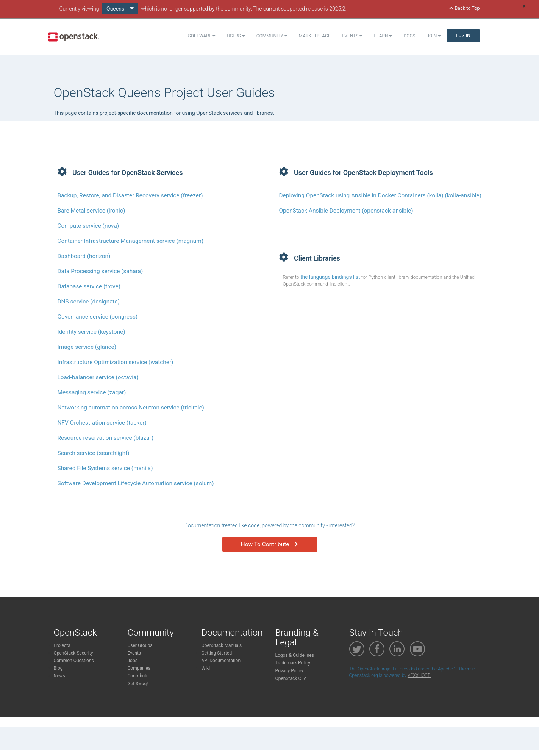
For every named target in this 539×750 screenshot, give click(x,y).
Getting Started (217, 653)
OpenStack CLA (291, 678)
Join (434, 36)
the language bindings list (330, 277)
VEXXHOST (419, 675)
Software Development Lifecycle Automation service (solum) (136, 483)
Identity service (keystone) (91, 331)
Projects (62, 645)
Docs (409, 36)
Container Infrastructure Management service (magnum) (131, 241)
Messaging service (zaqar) (92, 392)
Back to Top (464, 8)
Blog (58, 668)
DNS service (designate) (89, 301)
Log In (463, 35)
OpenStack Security (73, 653)
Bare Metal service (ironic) (91, 210)
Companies (139, 668)
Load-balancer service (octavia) (98, 377)
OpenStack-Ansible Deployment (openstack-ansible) (346, 210)
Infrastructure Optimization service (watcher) (115, 362)
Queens (120, 8)
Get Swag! (138, 683)
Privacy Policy (289, 670)
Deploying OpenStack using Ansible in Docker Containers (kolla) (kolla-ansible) (380, 195)
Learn (383, 36)
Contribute (138, 675)
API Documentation (221, 660)
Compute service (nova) (88, 225)
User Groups (140, 645)
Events (352, 36)
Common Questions (74, 660)
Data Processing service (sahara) (100, 271)
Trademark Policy (293, 663)
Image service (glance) (87, 347)
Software (202, 36)
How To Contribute (269, 544)
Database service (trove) (89, 286)
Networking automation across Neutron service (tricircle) (131, 407)
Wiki (206, 668)
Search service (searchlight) (94, 453)
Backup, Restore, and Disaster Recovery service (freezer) (130, 195)
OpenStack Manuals (222, 645)
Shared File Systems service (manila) (105, 468)
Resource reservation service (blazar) (106, 437)
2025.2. (338, 9)
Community (271, 36)
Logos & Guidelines (294, 655)
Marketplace (315, 36)
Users (236, 36)
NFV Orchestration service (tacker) (102, 422)
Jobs (132, 660)
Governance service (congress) (98, 316)
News (59, 675)
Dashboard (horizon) (84, 256)
